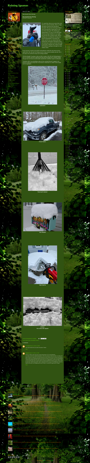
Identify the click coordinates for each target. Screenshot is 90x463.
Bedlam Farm (10, 60)
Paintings (67, 152)
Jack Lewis (67, 135)
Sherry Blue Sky (11, 84)
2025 (68, 46)
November (70, 56)
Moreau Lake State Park (69, 142)
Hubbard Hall (10, 68)
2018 (68, 73)
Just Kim (9, 70)
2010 (68, 87)
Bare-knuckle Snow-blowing (72, 64)
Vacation (66, 170)
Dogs (66, 113)
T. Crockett (28, 345)
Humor (66, 132)
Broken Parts (15, 441)
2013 (68, 82)
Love (66, 139)
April (69, 59)
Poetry (66, 156)
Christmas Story (68, 106)
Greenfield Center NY (69, 126)
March (69, 61)
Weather (37, 340)
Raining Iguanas (18, 5)
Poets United (10, 81)
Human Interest (68, 130)
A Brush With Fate (68, 93)
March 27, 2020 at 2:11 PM (34, 352)
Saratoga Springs (68, 162)
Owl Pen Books (68, 150)
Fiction (66, 121)
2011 (68, 85)
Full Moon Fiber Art (11, 66)
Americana (67, 95)
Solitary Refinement (16, 434)
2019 (68, 71)
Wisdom (66, 176)
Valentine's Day (68, 172)
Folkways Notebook (11, 65)
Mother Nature (28, 340)
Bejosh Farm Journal (11, 62)
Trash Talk (69, 67)
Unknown (27, 352)
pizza (66, 155)
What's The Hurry (16, 416)
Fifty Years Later (16, 394)
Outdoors (67, 149)
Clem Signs (67, 107)
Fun (66, 124)
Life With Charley (11, 75)
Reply (27, 349)
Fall (66, 116)
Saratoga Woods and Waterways (13, 83)
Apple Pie (67, 96)
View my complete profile (69, 41)
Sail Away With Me (16, 428)
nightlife (66, 147)
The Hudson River (68, 167)
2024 (68, 47)
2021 (68, 52)
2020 (68, 54)
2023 (68, 49)
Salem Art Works (68, 161)
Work (66, 178)
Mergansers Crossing (11, 78)
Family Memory (68, 118)
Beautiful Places (68, 103)
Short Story (67, 164)
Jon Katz (66, 136)
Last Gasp (15, 422)
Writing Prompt (68, 181)
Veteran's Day (67, 173)
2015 (68, 78)
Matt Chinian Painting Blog (13, 77)
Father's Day (67, 119)
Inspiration (67, 133)
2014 (68, 80)
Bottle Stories (67, 104)
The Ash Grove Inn (16, 410)
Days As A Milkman (68, 112)
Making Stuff (69, 62)
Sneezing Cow (10, 86)
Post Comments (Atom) (31, 388)
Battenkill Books (11, 59)
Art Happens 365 (11, 57)
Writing (66, 179)
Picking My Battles (11, 80)
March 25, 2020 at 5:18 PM (35, 345)
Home (42, 385)
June (69, 57)
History (66, 127)
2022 (68, 51)
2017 (68, 75)
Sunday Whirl (67, 165)
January (69, 69)
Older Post (60, 385)
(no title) (9, 400)
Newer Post (25, 385)
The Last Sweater (16, 447)
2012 (68, 83)
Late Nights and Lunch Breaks (70, 138)
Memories (67, 141)
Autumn (66, 98)
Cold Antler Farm (11, 63)
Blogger (51, 460)
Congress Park (67, 110)
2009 (68, 88)
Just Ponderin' (10, 71)
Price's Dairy (67, 158)
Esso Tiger (67, 115)
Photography (33, 340)
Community (67, 109)
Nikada (44, 460)
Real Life (67, 159)
